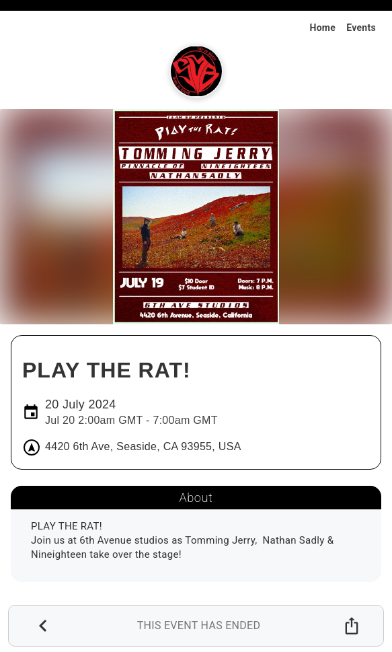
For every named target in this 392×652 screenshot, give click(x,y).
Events (361, 27)
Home (322, 27)
